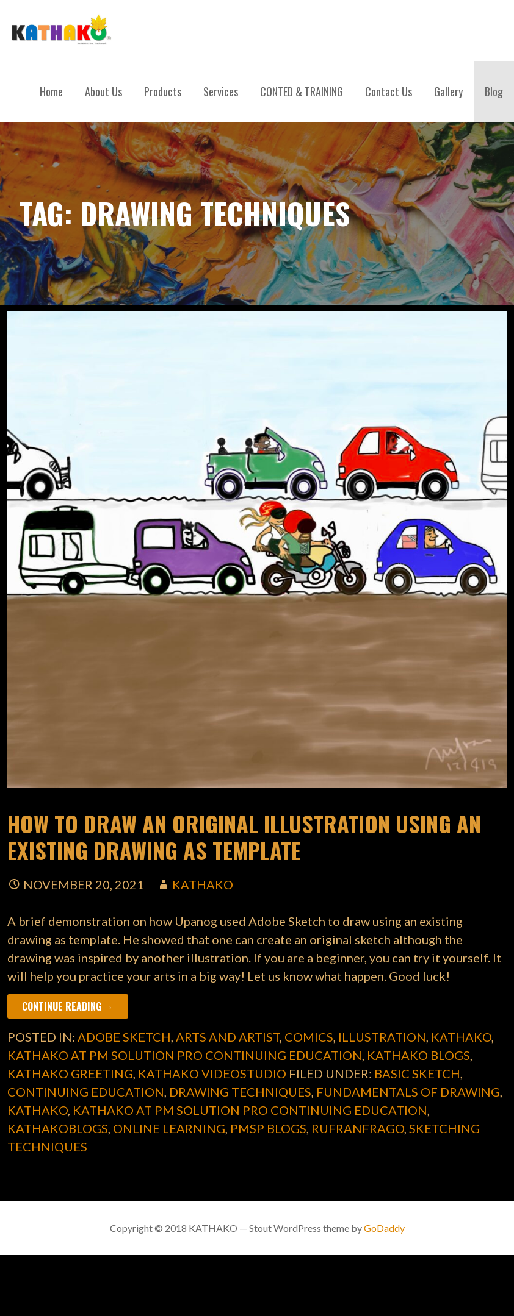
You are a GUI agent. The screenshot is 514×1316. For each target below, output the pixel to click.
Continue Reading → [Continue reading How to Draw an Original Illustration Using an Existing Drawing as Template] (68, 1006)
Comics (308, 1037)
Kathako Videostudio (212, 1073)
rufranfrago (357, 1128)
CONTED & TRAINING (301, 91)
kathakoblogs (57, 1128)
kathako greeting (70, 1073)
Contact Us (388, 91)
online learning (169, 1128)
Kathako (461, 1037)
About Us (103, 91)
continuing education (85, 1091)
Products (162, 91)
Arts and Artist (228, 1037)
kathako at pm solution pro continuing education (250, 1110)
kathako (202, 884)
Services (220, 91)
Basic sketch (417, 1073)
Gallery (448, 91)
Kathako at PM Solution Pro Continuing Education (184, 1055)
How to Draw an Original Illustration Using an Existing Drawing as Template (244, 836)
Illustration (382, 1037)
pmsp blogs (268, 1128)
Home (51, 91)
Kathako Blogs (418, 1055)
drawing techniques (240, 1091)
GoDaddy (384, 1228)
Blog (494, 91)
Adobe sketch (124, 1037)
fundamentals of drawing (408, 1091)
